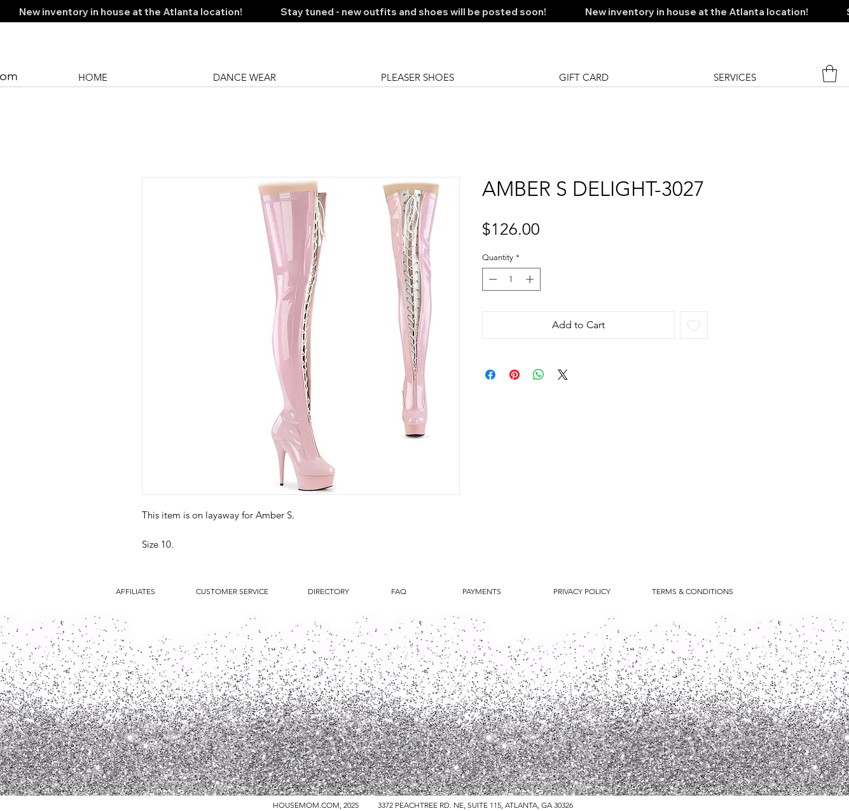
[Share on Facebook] (490, 374)
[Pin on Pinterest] (514, 374)
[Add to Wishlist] (694, 325)
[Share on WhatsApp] (538, 374)
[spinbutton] (511, 279)
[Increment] (531, 279)
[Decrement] (491, 279)
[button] (829, 73)
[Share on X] (562, 374)
